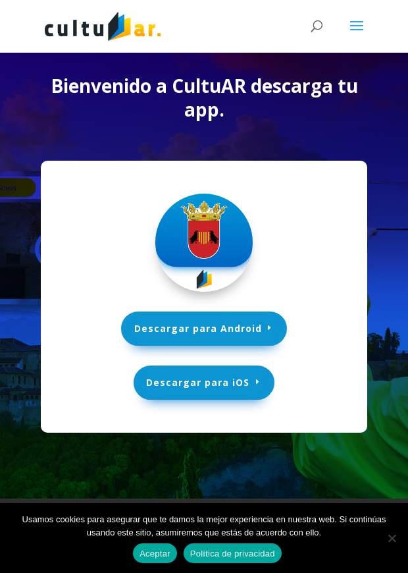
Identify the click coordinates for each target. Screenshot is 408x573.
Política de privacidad (232, 554)
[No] (391, 538)
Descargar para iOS (198, 382)
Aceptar (155, 554)
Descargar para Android (198, 328)
